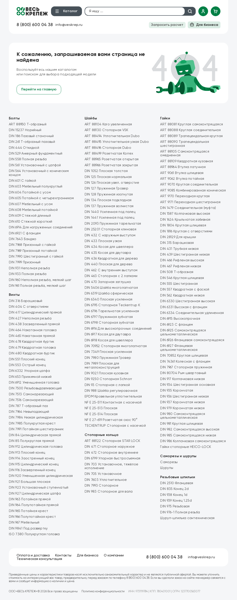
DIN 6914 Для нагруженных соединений (41, 227)
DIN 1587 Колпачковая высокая (185, 213)
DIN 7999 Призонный (24, 262)
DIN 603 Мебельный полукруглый (36, 186)
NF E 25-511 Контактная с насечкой (113, 402)
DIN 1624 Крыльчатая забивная (185, 219)
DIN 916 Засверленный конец (32, 470)
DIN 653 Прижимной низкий (30, 376)
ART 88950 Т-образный (27, 124)
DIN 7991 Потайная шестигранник (36, 429)
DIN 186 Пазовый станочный (31, 136)
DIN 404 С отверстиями (28, 306)
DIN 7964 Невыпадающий (29, 411)
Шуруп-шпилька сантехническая (187, 518)
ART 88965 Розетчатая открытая (112, 159)
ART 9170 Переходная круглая (185, 196)
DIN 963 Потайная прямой (30, 499)
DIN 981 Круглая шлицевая (181, 423)
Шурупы (166, 468)
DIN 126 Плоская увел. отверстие (112, 182)
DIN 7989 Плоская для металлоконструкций (102, 365)
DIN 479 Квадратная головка (32, 347)
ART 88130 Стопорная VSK (106, 130)
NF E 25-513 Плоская (101, 408)
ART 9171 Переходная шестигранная (190, 202)
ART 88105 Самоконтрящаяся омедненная (184, 153)
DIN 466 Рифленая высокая (182, 260)
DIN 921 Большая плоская (29, 481)
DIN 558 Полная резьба (28, 159)
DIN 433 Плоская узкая (103, 241)
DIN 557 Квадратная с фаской (184, 289)
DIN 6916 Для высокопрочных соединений (118, 328)
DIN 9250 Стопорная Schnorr (108, 379)
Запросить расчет (167, 25)
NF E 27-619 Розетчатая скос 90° (111, 420)
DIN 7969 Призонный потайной (33, 250)
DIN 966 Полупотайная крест (32, 516)
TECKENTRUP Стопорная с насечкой (115, 425)
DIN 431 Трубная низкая (179, 248)
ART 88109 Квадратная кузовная (186, 161)
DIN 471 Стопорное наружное (110, 446)
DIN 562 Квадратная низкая (182, 295)
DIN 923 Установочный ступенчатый (38, 487)
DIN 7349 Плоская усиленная (108, 352)
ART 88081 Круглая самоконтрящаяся (191, 124)
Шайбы (91, 118)
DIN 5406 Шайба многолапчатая (111, 287)
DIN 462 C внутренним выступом (111, 270)
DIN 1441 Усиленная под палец (109, 217)
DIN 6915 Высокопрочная (180, 318)
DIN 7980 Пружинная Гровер (108, 357)
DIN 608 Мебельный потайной (33, 210)
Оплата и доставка (33, 555)
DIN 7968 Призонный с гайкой (32, 244)
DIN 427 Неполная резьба (30, 318)
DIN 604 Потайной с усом (30, 192)
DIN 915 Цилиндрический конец (34, 464)
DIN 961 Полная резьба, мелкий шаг (37, 285)
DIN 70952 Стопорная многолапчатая (116, 346)
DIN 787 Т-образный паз (28, 406)
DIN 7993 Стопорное (101, 485)
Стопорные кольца (102, 435)
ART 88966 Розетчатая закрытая (111, 165)
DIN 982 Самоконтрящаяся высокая (189, 429)
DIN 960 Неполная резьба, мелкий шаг (40, 280)
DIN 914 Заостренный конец (32, 458)
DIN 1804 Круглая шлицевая (183, 225)
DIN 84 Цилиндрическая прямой (35, 435)
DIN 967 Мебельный (24, 522)
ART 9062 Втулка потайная (182, 178)
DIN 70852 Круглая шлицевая (184, 355)
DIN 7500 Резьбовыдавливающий (35, 388)
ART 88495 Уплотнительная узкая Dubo (117, 141)
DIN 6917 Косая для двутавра (108, 334)
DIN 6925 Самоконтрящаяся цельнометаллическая (183, 332)
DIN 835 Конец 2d (174, 489)
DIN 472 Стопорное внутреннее (111, 452)
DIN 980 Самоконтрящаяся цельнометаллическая (182, 415)
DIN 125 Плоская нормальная (108, 177)
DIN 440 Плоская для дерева (109, 264)
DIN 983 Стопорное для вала (109, 491)
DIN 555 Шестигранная (179, 283)
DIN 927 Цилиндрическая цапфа (35, 493)
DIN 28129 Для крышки (178, 237)
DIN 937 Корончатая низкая (182, 402)
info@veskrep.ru (68, 25)
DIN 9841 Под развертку (28, 528)
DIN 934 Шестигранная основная (187, 384)
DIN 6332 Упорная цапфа (29, 371)
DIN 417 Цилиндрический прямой (35, 312)
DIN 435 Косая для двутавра (108, 252)
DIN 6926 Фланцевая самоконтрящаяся (192, 340)
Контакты (63, 555)
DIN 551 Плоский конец (27, 359)
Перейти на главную (39, 89)
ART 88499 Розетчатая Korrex (109, 153)
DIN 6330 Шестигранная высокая (187, 301)
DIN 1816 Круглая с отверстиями (186, 231)
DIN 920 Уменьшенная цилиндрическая (41, 476)
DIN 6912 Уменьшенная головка (34, 382)
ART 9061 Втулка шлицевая (181, 173)
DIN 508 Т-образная (176, 272)
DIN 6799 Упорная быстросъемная (112, 458)
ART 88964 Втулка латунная (183, 167)
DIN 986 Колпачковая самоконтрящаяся (193, 441)
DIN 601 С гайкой (22, 180)
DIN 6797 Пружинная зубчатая (109, 317)
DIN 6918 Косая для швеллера (109, 340)
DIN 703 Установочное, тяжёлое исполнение (111, 466)
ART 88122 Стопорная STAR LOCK (112, 441)
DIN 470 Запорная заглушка (108, 282)
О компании (114, 555)
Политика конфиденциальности (103, 591)
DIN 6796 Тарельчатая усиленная (112, 311)
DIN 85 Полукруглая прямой (31, 441)
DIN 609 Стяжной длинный (30, 215)
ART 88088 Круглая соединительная (190, 130)
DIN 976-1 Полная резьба (180, 512)
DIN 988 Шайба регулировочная (111, 390)
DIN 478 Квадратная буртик (31, 341)
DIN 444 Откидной (24, 147)
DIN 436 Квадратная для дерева (111, 258)
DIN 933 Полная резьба (27, 274)
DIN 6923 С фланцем (176, 324)
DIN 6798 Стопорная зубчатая (109, 322)
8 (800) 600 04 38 (35, 25)
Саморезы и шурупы (178, 456)
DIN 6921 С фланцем (25, 233)
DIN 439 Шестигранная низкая (185, 254)
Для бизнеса (204, 24)
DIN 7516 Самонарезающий (31, 400)
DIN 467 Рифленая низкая (180, 266)
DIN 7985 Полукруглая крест (32, 423)
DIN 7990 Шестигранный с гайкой (36, 256)
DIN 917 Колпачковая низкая (182, 379)
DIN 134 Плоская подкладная (108, 200)
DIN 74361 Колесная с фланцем (185, 361)
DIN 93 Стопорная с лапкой (107, 385)
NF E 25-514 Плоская (101, 414)
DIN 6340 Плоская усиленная (109, 299)
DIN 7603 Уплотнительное (106, 480)
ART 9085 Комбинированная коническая (193, 190)
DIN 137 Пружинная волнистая (109, 206)
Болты (14, 118)
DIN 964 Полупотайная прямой (34, 505)
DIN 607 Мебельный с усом (31, 204)
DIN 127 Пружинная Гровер (106, 188)
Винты (14, 295)
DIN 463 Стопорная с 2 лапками (111, 276)
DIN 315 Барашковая (177, 243)
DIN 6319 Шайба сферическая (109, 293)
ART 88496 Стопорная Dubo (108, 147)
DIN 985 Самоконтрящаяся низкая (188, 435)
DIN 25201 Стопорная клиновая (110, 229)
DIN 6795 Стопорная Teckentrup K (112, 305)
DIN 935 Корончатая (176, 390)
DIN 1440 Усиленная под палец (110, 212)
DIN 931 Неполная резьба (29, 268)
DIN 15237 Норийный (25, 130)
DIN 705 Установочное (103, 474)
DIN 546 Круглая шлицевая (182, 278)
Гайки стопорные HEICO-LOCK (185, 447)
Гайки (165, 118)
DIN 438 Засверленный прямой (34, 324)
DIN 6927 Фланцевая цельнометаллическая (178, 347)
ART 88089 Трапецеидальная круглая (191, 136)
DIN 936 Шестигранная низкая (184, 396)
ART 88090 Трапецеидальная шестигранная (184, 143)
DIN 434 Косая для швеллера (109, 246)
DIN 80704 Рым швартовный (183, 373)
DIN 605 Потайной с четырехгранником (41, 198)
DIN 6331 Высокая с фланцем (183, 307)
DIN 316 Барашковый (25, 301)
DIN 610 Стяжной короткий (30, 221)
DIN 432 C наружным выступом (110, 235)
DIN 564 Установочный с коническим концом (39, 172)
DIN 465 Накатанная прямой (32, 336)
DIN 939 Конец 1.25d (176, 500)
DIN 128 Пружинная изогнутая (109, 194)
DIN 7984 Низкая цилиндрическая (36, 417)
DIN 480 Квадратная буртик (32, 353)
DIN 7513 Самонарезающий (31, 394)
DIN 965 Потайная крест (28, 511)
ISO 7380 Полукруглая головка (34, 534)
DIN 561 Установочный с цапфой (35, 165)
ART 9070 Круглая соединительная (189, 184)
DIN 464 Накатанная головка (33, 330)
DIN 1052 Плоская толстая (106, 171)
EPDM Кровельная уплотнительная (113, 396)
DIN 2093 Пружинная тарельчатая (113, 223)
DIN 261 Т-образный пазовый (32, 141)
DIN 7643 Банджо (22, 239)
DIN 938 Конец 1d (173, 495)
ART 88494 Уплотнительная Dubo (112, 136)
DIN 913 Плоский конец (27, 452)
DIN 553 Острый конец (27, 365)
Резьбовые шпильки (177, 477)
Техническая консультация (39, 559)
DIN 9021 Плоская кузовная (107, 373)
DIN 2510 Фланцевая (176, 483)
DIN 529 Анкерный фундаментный (36, 153)
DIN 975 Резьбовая (175, 506)
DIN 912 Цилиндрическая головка (36, 446)
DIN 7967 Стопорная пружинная (186, 367)
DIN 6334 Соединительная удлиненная (192, 313)
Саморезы (169, 462)
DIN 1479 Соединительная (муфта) (188, 208)
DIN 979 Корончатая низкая (182, 408)
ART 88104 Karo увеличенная (108, 124)
